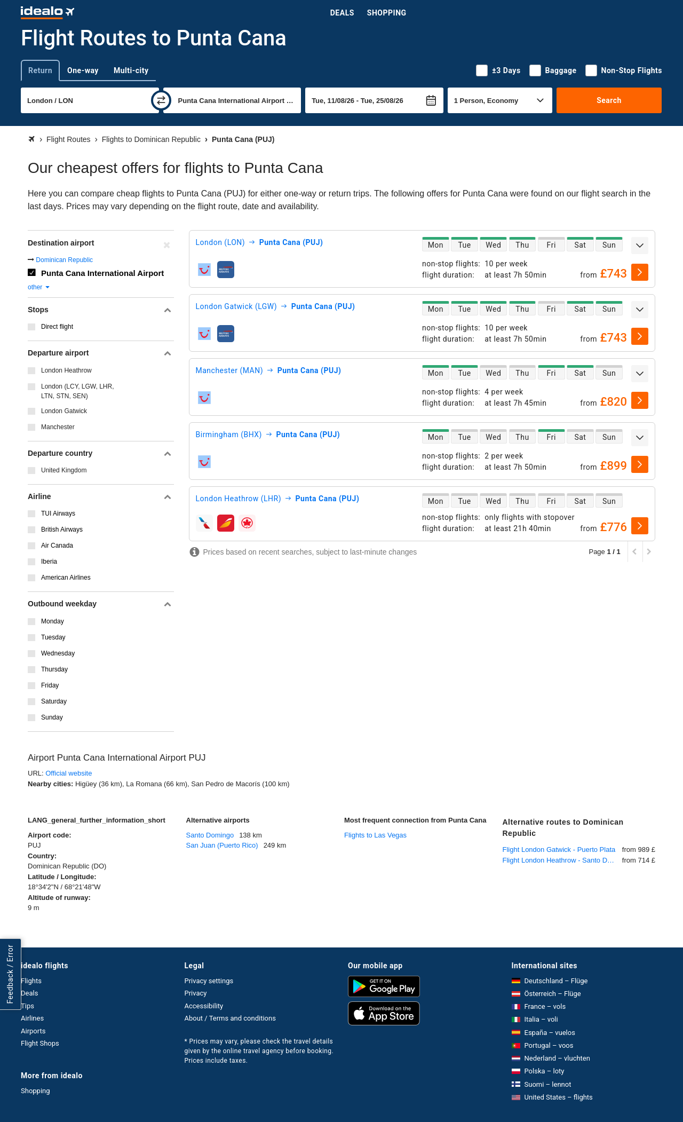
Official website (68, 773)
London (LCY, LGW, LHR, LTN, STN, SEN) (77, 391)
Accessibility (204, 1006)
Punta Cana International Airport (102, 273)
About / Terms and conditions (230, 1018)
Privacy (196, 993)
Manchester (58, 427)
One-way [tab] (83, 70)
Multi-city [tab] (131, 70)
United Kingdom (63, 470)
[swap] (161, 100)
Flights (31, 981)
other (39, 287)
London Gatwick (64, 411)
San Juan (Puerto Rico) (222, 845)
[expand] (639, 245)
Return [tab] (40, 70)
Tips (27, 1006)
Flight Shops (40, 1043)
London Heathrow (66, 370)
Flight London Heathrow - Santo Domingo (562, 860)
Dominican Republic (64, 260)
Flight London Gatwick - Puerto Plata (559, 850)
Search (609, 100)
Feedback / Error (10, 974)
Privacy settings (209, 981)
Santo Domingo (210, 835)
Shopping (387, 13)
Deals (342, 13)
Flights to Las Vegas (375, 835)
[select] (639, 272)
